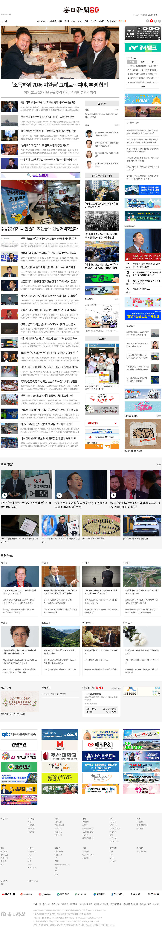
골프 (29, 864)
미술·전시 (4, 858)
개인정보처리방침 (101, 904)
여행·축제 (58, 855)
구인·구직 (85, 835)
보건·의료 (113, 832)
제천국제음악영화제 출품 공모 (96, 659)
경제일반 (85, 822)
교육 (111, 835)
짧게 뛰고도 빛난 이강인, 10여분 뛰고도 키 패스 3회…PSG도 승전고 (60, 661)
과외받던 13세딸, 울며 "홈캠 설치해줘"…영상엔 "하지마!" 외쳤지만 (142, 159)
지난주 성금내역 (91, 703)
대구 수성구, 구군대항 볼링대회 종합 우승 (60, 669)
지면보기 (136, 15)
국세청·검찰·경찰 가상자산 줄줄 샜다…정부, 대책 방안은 (48, 381)
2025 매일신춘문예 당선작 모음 (13, 713)
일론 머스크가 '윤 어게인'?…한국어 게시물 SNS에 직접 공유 (101, 601)
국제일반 (140, 822)
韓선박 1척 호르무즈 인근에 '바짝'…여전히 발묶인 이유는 (138, 333)
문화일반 (4, 851)
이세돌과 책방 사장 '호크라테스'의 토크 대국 (101, 652)
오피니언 (52, 21)
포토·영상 (113, 848)
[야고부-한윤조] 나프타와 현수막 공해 (107, 154)
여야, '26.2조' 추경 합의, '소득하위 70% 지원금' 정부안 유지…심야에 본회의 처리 (19, 601)
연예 (84, 848)
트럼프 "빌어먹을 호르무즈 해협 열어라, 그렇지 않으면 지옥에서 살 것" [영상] (135, 505)
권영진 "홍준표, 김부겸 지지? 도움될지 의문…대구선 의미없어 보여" (147, 273)
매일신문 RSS (33, 881)
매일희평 (31, 832)
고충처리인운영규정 (69, 904)
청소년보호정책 (85, 904)
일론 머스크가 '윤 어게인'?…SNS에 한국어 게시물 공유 (48, 238)
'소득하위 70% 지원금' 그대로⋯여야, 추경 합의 (60, 85)
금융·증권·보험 (87, 828)
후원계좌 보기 (116, 688)
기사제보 (144, 15)
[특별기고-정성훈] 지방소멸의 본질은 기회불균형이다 (107, 144)
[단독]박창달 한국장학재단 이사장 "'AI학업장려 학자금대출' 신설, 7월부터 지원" (142, 132)
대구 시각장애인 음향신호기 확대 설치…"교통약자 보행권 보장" (58, 601)
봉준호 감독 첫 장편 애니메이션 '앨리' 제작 (101, 669)
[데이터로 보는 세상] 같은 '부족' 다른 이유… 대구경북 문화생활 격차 (101, 266)
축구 (29, 858)
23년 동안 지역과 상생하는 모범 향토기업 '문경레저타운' (60, 652)
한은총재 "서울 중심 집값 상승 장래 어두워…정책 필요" (48, 281)
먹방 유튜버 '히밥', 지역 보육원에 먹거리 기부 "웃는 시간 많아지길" (101, 387)
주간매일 (122, 21)
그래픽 (112, 858)
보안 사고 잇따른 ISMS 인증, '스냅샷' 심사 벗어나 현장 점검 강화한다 (141, 601)
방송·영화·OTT (87, 855)
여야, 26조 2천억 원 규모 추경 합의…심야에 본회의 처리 (60, 92)
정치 (60, 21)
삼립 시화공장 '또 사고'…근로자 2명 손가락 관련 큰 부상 (48, 338)
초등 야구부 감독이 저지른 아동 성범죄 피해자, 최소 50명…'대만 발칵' (142, 150)
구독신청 (55, 904)
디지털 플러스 (131, 416)
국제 (79, 21)
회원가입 (157, 15)
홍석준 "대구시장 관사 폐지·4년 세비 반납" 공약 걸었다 (48, 310)
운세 (56, 874)
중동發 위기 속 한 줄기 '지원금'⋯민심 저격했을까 (39, 229)
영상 (111, 851)
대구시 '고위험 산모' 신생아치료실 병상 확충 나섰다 (46, 424)
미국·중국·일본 (142, 825)
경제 (67, 21)
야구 (29, 855)
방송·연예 (111, 21)
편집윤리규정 (116, 904)
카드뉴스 (113, 861)
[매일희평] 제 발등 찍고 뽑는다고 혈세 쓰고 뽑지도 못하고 (102, 330)
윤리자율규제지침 (130, 904)
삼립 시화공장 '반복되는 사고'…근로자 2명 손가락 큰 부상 (138, 356)
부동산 (84, 825)
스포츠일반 (32, 851)
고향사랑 (4, 881)
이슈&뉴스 (131, 326)
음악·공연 (4, 855)
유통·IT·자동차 (87, 838)
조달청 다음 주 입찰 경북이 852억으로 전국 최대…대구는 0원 (142, 592)
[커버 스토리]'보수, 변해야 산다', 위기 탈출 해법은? (101, 205)
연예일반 (85, 851)
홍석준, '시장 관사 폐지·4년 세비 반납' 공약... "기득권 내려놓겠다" (18, 611)
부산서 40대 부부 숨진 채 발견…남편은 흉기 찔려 (137, 379)
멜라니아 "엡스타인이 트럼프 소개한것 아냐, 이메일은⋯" (49, 353)
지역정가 (58, 835)
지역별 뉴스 (114, 841)
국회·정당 (58, 828)
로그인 (150, 15)
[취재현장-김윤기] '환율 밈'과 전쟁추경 (106, 165)
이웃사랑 (113, 838)
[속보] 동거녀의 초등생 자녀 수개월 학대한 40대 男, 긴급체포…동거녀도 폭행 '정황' (142, 141)
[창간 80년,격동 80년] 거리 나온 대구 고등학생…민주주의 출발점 (101, 235)
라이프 (102, 21)
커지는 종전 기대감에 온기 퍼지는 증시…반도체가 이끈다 (49, 367)
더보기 (117, 109)
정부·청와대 (59, 825)
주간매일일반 (142, 851)
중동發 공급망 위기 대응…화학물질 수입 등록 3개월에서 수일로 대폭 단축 (141, 611)
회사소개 (37, 904)
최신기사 (41, 21)
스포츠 (93, 21)
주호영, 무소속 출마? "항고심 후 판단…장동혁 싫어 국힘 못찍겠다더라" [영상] (147, 257)
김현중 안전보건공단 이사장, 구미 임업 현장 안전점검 (141, 671)
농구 (29, 861)
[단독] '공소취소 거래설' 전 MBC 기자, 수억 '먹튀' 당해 (146, 282)
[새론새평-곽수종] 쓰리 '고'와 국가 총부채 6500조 (106, 134)
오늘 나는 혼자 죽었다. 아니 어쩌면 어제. (140, 451)
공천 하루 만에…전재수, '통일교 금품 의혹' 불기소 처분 (48, 102)
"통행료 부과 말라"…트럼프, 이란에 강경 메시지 (44, 145)
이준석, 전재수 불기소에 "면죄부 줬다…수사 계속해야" (48, 267)
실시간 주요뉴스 (133, 123)
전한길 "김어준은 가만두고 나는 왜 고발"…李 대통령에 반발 (146, 265)
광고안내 (46, 904)
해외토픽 (140, 828)
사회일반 (113, 822)
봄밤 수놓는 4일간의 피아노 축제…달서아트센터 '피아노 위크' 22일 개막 (19, 671)
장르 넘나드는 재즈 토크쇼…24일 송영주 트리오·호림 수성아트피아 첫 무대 (20, 661)
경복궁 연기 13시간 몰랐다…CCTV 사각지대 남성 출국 (48, 324)
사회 (73, 21)
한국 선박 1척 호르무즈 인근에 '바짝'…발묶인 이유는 (47, 117)
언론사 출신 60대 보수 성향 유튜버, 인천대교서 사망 (46, 396)
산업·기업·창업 (87, 832)
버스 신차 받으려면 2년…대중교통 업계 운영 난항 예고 (48, 438)
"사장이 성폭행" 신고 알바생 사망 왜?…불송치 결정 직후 (49, 410)
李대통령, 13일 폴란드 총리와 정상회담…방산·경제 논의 (48, 160)
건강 (56, 861)
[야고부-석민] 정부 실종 (141, 289)
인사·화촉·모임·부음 (62, 864)
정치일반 (58, 822)
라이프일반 (59, 851)
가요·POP (85, 858)
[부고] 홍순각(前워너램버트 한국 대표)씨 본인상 (142, 652)
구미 (2, 884)
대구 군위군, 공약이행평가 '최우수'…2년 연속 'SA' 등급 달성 (60, 611)
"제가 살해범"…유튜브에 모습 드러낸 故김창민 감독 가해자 (138, 368)
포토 (111, 855)
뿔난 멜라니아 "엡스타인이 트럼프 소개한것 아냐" (137, 345)
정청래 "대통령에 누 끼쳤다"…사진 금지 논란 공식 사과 (48, 253)
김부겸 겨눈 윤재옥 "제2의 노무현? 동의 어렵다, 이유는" (48, 296)
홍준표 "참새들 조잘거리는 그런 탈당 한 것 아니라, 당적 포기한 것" (19, 592)
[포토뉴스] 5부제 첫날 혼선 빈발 (135, 538)
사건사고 (113, 825)
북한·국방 (58, 832)
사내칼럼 (31, 825)
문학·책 (3, 861)
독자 (56, 868)
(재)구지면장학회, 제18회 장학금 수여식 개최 (141, 661)
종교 (2, 864)
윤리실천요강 (145, 904)
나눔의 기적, (92, 687)
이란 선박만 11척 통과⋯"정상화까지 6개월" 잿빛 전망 (48, 131)
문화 (86, 21)
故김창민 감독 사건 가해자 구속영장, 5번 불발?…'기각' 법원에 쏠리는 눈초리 (142, 177)
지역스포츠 (32, 868)
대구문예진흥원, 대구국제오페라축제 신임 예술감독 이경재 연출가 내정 (19, 652)
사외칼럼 (31, 828)
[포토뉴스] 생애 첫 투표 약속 (93, 538)
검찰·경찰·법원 (115, 828)
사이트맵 (156, 904)
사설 (29, 822)
